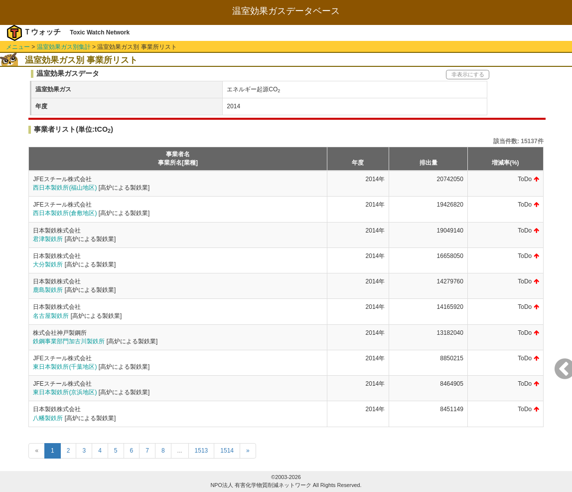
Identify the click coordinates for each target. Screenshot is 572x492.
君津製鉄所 (48, 239)
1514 (227, 450)
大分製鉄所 (48, 264)
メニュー (18, 46)
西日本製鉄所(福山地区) (65, 187)
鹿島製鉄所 (48, 289)
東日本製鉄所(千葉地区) (65, 366)
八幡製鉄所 (48, 418)
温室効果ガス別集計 (64, 46)
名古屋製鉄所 (51, 315)
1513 (201, 450)
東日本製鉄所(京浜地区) (65, 392)
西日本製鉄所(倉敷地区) (65, 213)
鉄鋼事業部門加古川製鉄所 (69, 341)
